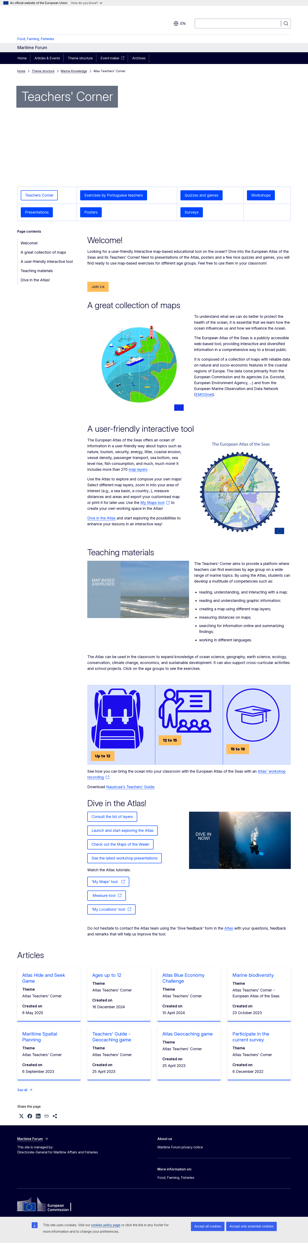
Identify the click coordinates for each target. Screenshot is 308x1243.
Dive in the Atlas (101, 518)
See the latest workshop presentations (124, 858)
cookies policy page (105, 1225)
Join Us (97, 286)
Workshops (261, 195)
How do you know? (86, 3)
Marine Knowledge (74, 71)
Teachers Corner (39, 195)
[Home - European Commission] (51, 21)
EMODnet (204, 394)
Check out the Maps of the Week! (120, 844)
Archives (139, 58)
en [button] (179, 23)
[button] (21, 1116)
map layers (138, 469)
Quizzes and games (201, 195)
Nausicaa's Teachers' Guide (130, 787)
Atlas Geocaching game (187, 1034)
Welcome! (29, 243)
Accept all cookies (207, 1226)
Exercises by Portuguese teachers (113, 195)
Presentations (37, 212)
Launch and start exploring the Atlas (122, 830)
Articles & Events (47, 58)
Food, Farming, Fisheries (35, 39)
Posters (91, 212)
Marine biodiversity (253, 975)
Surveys (192, 212)
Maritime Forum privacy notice (180, 1147)
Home (22, 58)
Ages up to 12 (106, 975)
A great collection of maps (43, 252)
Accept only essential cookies (251, 1226)
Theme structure (80, 58)
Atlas (228, 928)
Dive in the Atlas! (35, 280)
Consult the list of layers (112, 816)
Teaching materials (37, 271)
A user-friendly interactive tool (47, 261)
